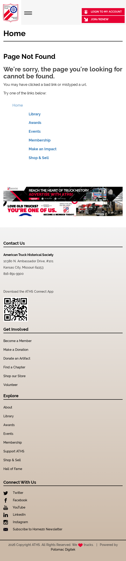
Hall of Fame (12, 469)
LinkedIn (14, 514)
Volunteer (10, 385)
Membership (40, 140)
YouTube (14, 507)
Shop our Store (14, 376)
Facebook (15, 500)
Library (35, 114)
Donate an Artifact (16, 358)
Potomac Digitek (63, 549)
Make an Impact (42, 149)
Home (17, 105)
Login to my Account (103, 12)
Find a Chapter (14, 367)
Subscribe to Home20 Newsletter (32, 529)
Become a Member (17, 341)
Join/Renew (96, 19)
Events (35, 131)
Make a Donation (15, 349)
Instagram (15, 522)
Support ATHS (13, 451)
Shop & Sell (39, 158)
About (7, 407)
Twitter (13, 493)
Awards (35, 123)
